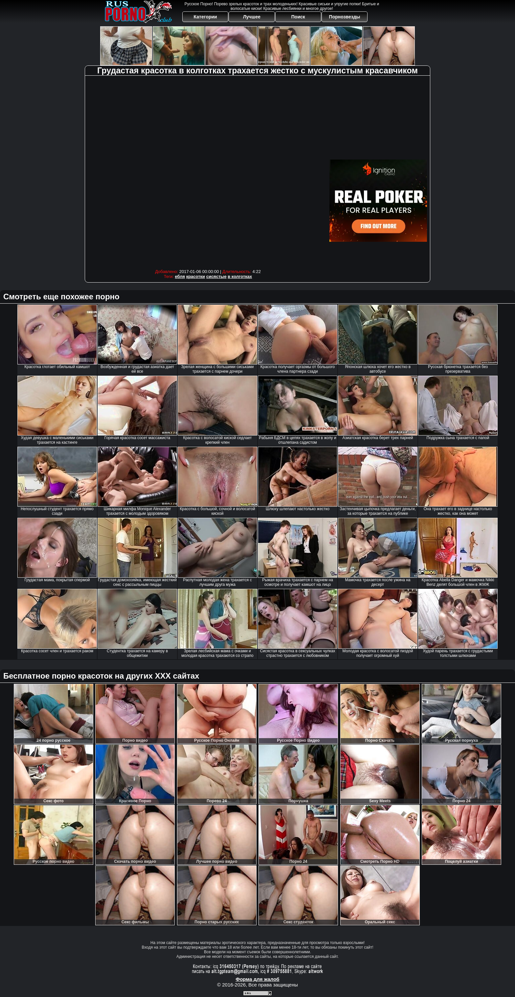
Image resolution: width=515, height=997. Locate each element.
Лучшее (251, 16)
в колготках (240, 276)
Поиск (298, 16)
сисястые (216, 276)
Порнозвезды (344, 16)
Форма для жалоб (257, 979)
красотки (195, 276)
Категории (205, 16)
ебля (180, 276)
